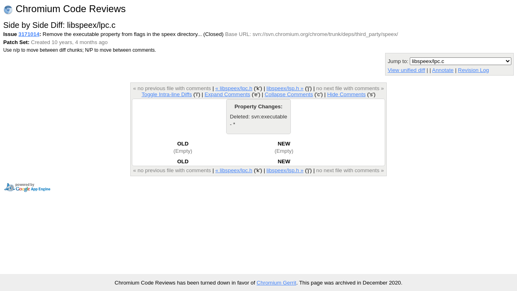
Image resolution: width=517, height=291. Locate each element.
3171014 (29, 34)
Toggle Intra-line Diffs (167, 94)
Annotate (442, 70)
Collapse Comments (289, 94)
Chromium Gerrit (276, 283)
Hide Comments (346, 94)
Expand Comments (227, 94)
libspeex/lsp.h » (285, 88)
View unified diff (406, 70)
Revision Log (473, 70)
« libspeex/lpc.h (233, 88)
